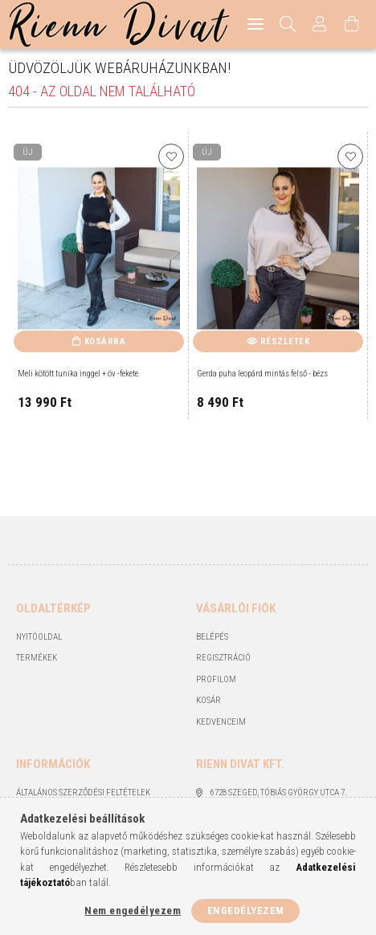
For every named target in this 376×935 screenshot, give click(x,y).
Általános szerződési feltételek (83, 792)
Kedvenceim (221, 722)
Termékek (36, 657)
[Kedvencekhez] (171, 156)
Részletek (285, 341)
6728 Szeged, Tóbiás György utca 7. (278, 792)
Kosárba (105, 341)
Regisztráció (223, 657)
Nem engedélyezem (132, 911)
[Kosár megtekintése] (352, 24)
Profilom (216, 679)
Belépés (212, 637)
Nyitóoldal (39, 637)
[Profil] (320, 24)
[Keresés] (288, 24)
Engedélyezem (245, 911)
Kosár (208, 700)
